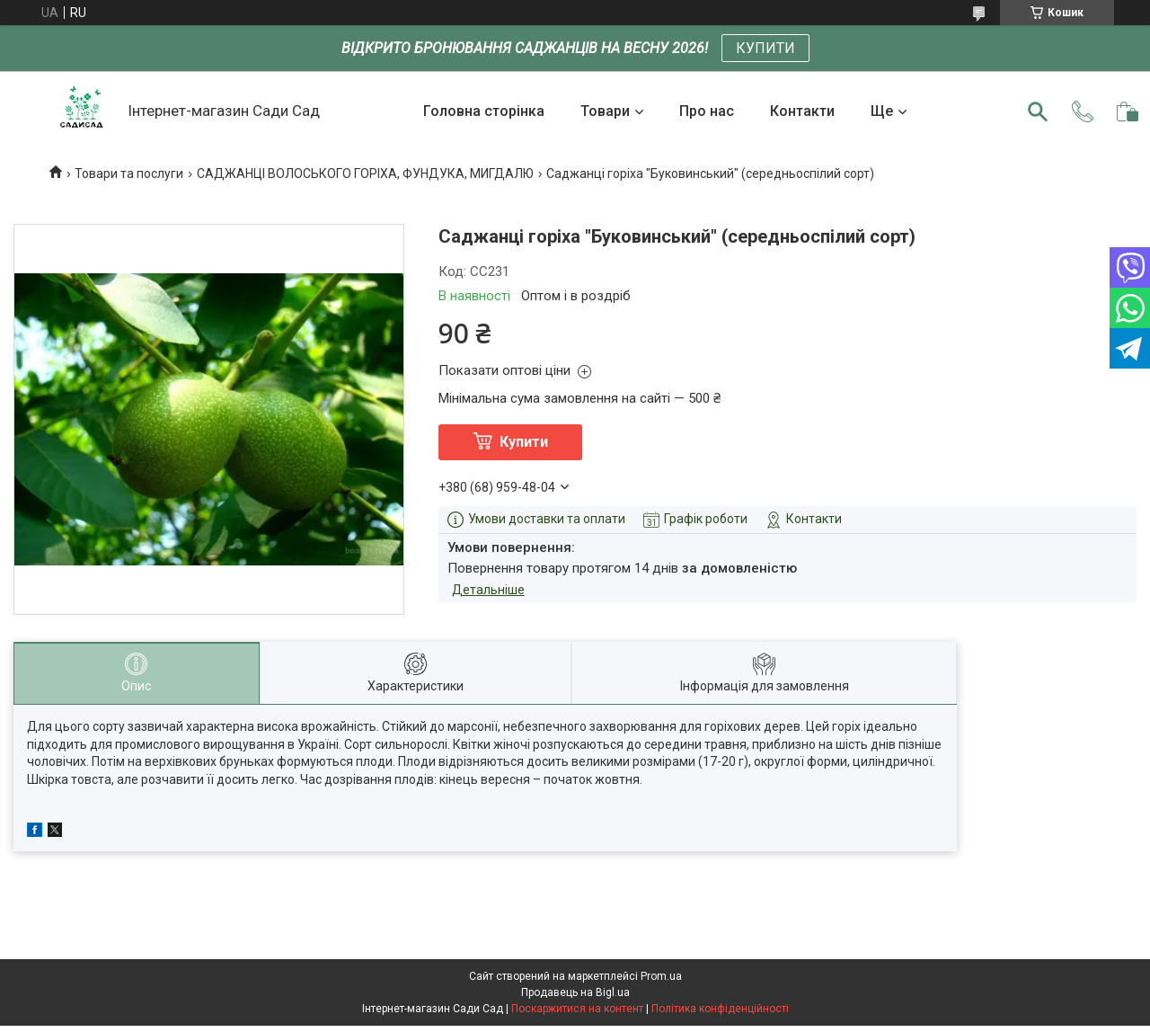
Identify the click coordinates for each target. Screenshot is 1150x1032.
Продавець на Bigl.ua (575, 992)
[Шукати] (1038, 111)
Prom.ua (661, 976)
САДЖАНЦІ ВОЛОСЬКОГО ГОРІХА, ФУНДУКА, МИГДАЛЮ (365, 173)
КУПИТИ (765, 48)
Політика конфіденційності (720, 1008)
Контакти (802, 111)
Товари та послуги (129, 173)
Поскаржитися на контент (577, 1008)
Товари (605, 111)
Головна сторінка (483, 111)
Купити (524, 441)
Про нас (706, 111)
